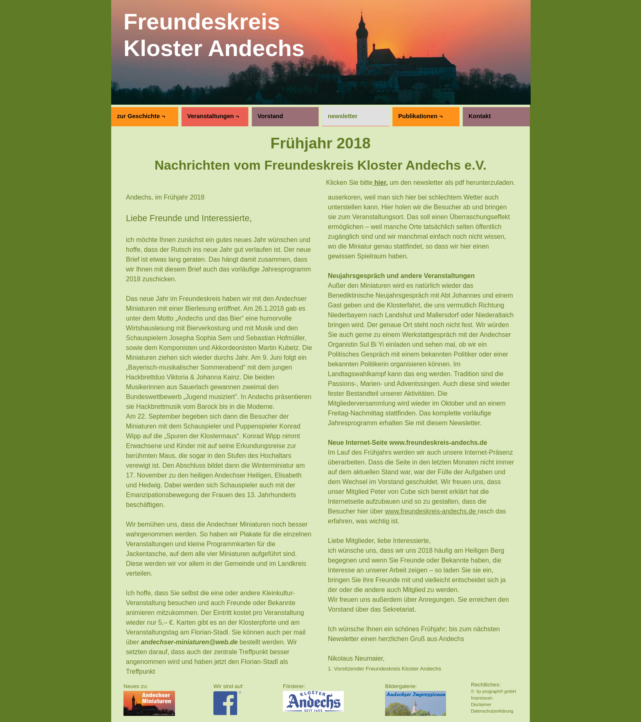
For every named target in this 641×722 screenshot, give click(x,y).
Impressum (482, 697)
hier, (381, 182)
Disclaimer (481, 704)
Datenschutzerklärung (492, 711)
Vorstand (270, 116)
